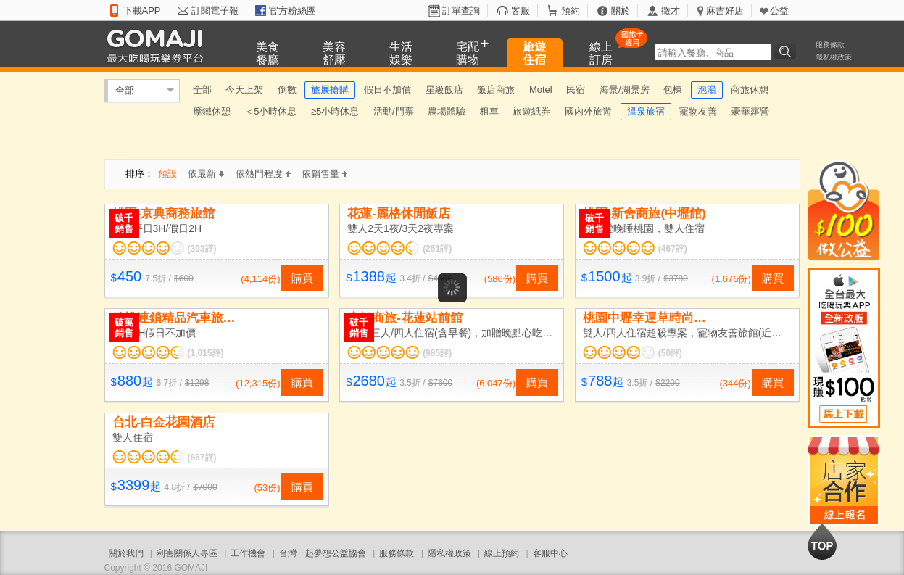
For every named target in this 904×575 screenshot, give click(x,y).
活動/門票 (393, 111)
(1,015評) (206, 353)
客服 (520, 10)
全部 (124, 90)
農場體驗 (446, 111)
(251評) (437, 249)
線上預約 (501, 553)
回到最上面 (822, 541)
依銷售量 (324, 173)
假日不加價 (387, 89)
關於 (620, 10)
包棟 (672, 89)
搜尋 (787, 51)
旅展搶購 (330, 89)
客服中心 (550, 553)
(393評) (202, 249)
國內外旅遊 (588, 111)
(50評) (670, 353)
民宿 (575, 89)
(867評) (202, 457)
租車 (489, 111)
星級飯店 (444, 89)
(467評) (672, 249)
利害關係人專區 (187, 553)
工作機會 (248, 553)
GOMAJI (159, 45)
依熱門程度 (263, 173)
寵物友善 (698, 111)
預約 (570, 10)
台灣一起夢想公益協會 (322, 553)
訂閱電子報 (215, 10)
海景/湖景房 (625, 89)
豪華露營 (750, 111)
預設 (167, 173)
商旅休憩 (749, 89)
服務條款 (830, 45)
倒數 (287, 89)
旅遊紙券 (531, 111)
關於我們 (126, 553)
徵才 (670, 10)
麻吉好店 (725, 10)
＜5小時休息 (270, 111)
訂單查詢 (461, 10)
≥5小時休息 (335, 111)
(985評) (437, 353)
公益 (779, 10)
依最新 (206, 173)
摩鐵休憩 (212, 111)
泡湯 (706, 89)
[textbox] (713, 52)
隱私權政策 (834, 57)
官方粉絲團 (292, 10)
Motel (540, 89)
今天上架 (244, 89)
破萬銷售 (124, 328)
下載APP (142, 10)
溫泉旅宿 (646, 111)
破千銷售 (124, 223)
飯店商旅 (496, 89)
